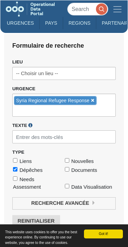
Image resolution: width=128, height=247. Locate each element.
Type (18, 152)
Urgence (23, 88)
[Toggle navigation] (117, 9)
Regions (80, 23)
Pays (51, 23)
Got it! (103, 234)
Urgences (20, 23)
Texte (22, 125)
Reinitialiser (36, 221)
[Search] (87, 9)
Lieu (17, 61)
